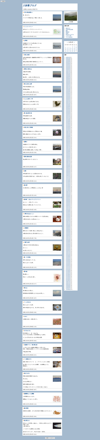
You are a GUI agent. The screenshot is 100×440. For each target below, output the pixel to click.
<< (67, 42)
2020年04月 (68, 141)
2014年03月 (68, 232)
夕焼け (67, 33)
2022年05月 (68, 109)
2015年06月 (68, 214)
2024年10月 (68, 73)
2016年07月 (68, 197)
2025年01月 (68, 69)
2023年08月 (68, 91)
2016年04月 (68, 201)
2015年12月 (68, 206)
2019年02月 (68, 158)
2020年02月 (68, 143)
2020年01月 (68, 145)
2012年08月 (68, 256)
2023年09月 (68, 89)
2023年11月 (68, 87)
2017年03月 (68, 187)
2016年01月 (68, 205)
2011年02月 (68, 279)
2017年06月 (68, 183)
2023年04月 (68, 96)
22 (72, 49)
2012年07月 (68, 257)
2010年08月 (68, 286)
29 (72, 50)
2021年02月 (68, 128)
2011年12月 (68, 266)
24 (76, 49)
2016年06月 (68, 198)
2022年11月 (68, 102)
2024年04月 (68, 81)
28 (70, 50)
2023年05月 (68, 94)
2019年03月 (68, 157)
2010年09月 (68, 285)
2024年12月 (68, 71)
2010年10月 (68, 284)
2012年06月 (68, 259)
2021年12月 (68, 116)
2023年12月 (68, 86)
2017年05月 (68, 185)
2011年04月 (68, 276)
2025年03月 (68, 67)
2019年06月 (68, 153)
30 (74, 50)
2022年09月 (68, 104)
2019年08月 (68, 151)
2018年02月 (68, 173)
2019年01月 (68, 160)
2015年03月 (68, 217)
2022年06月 (68, 108)
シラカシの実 (68, 35)
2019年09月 (68, 150)
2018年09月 (68, 165)
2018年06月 (68, 168)
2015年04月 (68, 216)
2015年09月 (68, 210)
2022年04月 (68, 111)
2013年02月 (68, 249)
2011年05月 (68, 275)
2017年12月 (68, 176)
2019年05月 (68, 155)
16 (74, 48)
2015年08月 (68, 211)
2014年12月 (68, 221)
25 (65, 50)
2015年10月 (68, 209)
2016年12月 (68, 191)
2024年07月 (68, 77)
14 (70, 48)
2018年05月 (68, 170)
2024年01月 (68, 84)
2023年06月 (68, 93)
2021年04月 (68, 126)
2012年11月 (68, 252)
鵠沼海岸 (67, 31)
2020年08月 (68, 136)
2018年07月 (68, 167)
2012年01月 (68, 265)
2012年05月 (68, 260)
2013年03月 (68, 247)
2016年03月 (68, 202)
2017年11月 (68, 177)
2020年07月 (68, 137)
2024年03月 (68, 82)
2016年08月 (68, 196)
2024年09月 (68, 74)
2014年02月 (68, 234)
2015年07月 (68, 212)
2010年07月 (68, 288)
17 (76, 48)
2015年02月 (68, 219)
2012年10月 (68, 254)
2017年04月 (68, 186)
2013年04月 (68, 246)
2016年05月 (68, 200)
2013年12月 (68, 236)
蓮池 (67, 30)
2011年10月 (68, 269)
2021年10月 (68, 118)
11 (65, 48)
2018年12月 (68, 161)
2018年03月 (68, 172)
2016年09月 (68, 195)
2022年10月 (68, 103)
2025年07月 (68, 62)
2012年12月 (68, 251)
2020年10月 (68, 133)
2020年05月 (68, 140)
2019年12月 (68, 146)
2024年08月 (68, 76)
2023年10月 (68, 88)
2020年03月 (68, 142)
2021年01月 (68, 130)
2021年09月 (68, 119)
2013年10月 (68, 239)
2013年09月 (68, 240)
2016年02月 (68, 203)
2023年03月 (68, 97)
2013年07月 (68, 242)
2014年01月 (68, 235)
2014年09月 (68, 225)
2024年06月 (68, 78)
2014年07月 (68, 227)
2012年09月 (68, 255)
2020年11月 (68, 132)
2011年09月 (68, 270)
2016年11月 (68, 192)
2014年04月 (68, 231)
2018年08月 (68, 166)
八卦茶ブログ (30, 5)
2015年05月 (68, 215)
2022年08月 (68, 106)
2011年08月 (68, 271)
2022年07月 (68, 107)
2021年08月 (68, 121)
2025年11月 (68, 57)
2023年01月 (68, 99)
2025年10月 (68, 58)
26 (67, 50)
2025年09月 (68, 59)
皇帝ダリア (68, 28)
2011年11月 (68, 267)
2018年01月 (68, 175)
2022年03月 (68, 112)
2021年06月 (68, 123)
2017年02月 (68, 188)
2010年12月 (68, 281)
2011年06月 (68, 274)
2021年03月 (68, 127)
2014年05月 (68, 230)
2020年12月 (68, 131)
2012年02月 (68, 264)
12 (67, 48)
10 (76, 47)
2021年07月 (68, 122)
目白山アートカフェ (70, 34)
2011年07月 (68, 272)
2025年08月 (68, 61)
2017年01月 (68, 190)
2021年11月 (68, 117)
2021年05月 (68, 124)
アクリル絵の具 (69, 37)
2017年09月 (68, 180)
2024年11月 (68, 72)
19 (67, 49)
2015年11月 (68, 207)
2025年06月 (68, 63)
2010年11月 (68, 283)
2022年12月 (68, 101)
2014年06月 (68, 229)
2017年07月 (68, 182)
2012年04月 (68, 261)
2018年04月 (68, 171)
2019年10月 (68, 148)
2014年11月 (68, 222)
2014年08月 (68, 226)
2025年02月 (68, 68)
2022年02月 (68, 113)
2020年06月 (68, 138)
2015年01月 (68, 220)
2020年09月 (68, 135)
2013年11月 (68, 237)
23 (74, 49)
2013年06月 (68, 244)
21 (70, 49)
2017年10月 (68, 178)
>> (74, 42)
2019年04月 (68, 156)
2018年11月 (68, 162)
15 (72, 48)
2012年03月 (68, 262)
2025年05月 (68, 64)
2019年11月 (68, 147)
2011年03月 (68, 277)
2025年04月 (68, 66)
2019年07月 (68, 152)
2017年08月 (68, 181)
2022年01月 (68, 114)
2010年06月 (68, 289)
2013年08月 (68, 241)
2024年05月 (68, 79)
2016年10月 (68, 193)
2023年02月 (68, 98)
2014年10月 (68, 224)
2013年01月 (68, 250)
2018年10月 (68, 163)
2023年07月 (68, 92)
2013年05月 (68, 245)
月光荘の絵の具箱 (69, 29)
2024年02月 (68, 83)
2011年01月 (68, 280)
